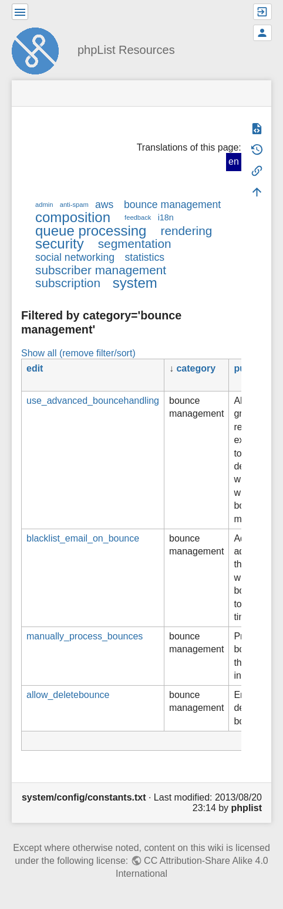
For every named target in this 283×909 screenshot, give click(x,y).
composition (72, 217)
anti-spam (74, 204)
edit (34, 368)
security (59, 243)
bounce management (172, 204)
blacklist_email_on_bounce (82, 538)
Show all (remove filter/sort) (78, 353)
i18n (166, 217)
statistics (144, 257)
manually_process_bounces (84, 636)
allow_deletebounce (67, 695)
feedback (137, 217)
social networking (74, 257)
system (135, 283)
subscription (67, 283)
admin (44, 204)
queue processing (90, 231)
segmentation (134, 243)
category (195, 368)
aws (104, 204)
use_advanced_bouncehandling (92, 401)
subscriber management (100, 270)
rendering (186, 230)
